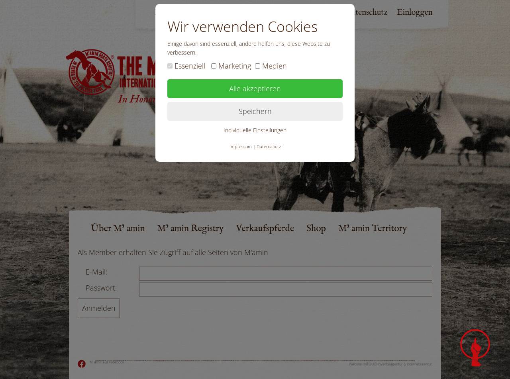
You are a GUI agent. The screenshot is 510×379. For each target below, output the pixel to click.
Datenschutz (269, 146)
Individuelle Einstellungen (255, 130)
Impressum (241, 146)
